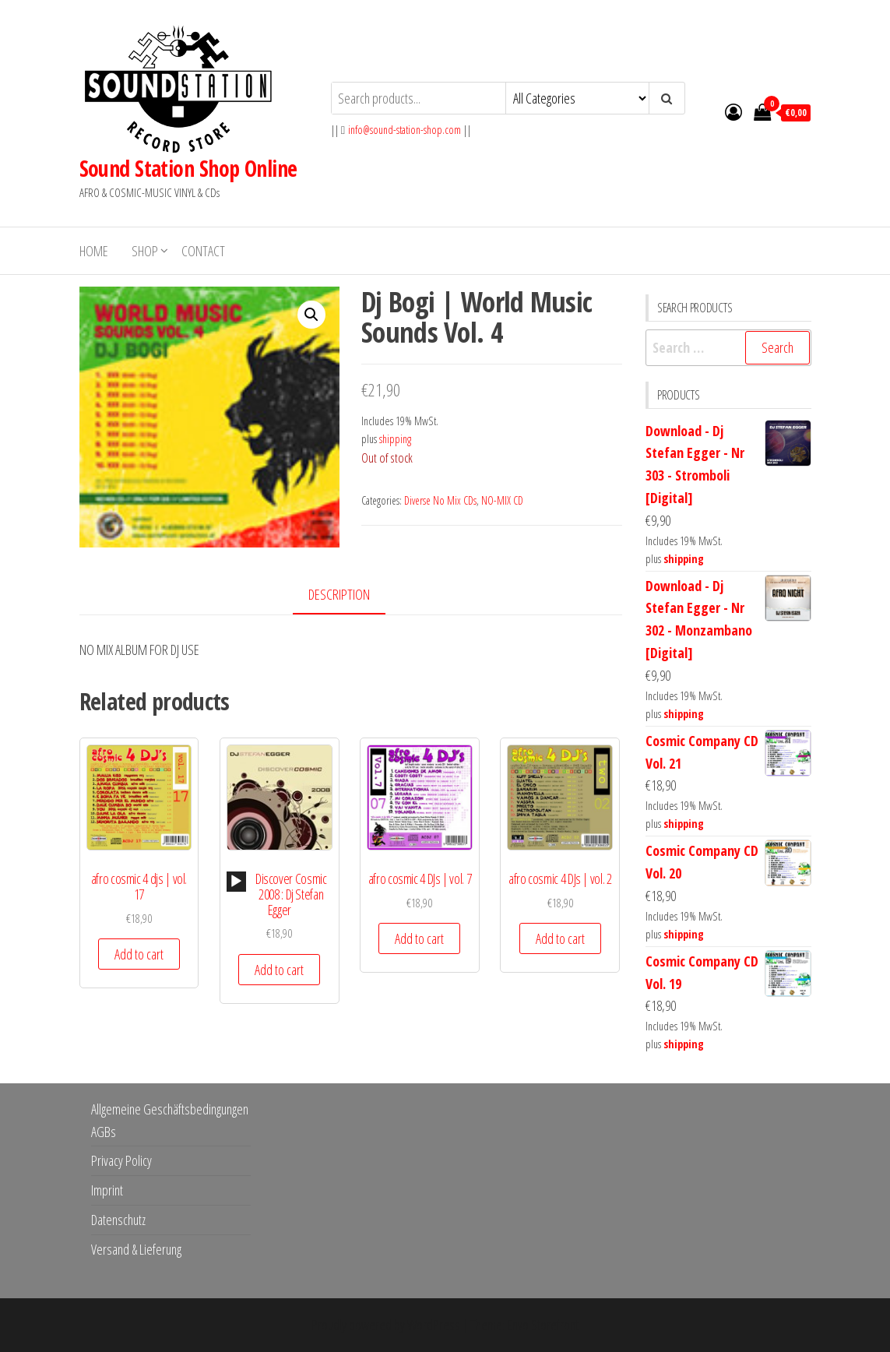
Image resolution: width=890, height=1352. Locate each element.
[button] (311, 315)
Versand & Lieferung (136, 1249)
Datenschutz (118, 1219)
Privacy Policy (121, 1160)
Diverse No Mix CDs (440, 500)
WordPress (433, 1324)
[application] (236, 881)
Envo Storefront (543, 1324)
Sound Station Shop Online (188, 168)
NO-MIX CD (502, 500)
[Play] (236, 881)
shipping (395, 438)
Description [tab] (339, 594)
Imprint (107, 1190)
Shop (145, 250)
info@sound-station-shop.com (404, 129)
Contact (203, 250)
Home (93, 250)
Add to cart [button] (139, 954)
